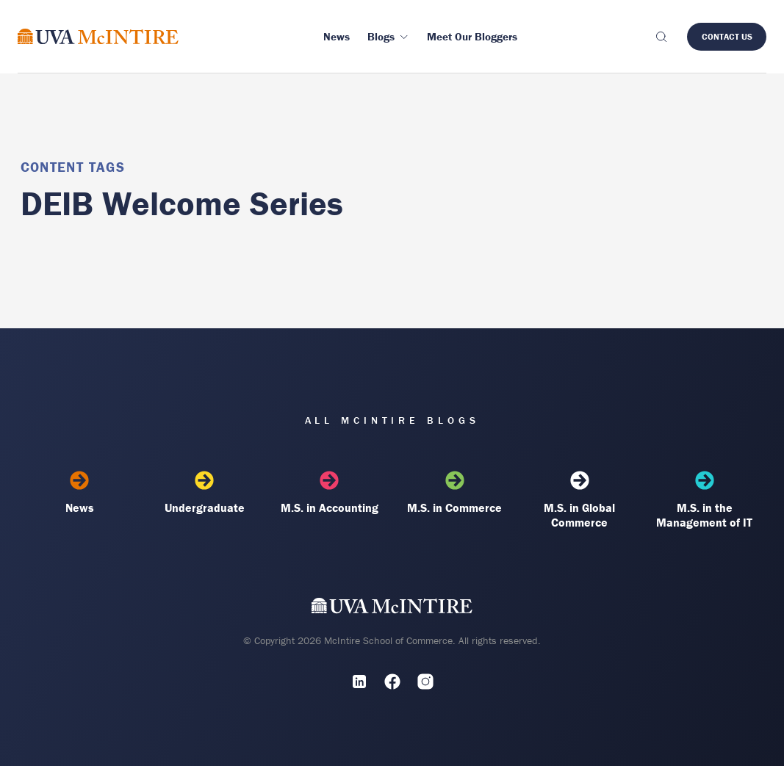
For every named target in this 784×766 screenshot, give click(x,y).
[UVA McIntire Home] (392, 609)
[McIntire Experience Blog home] (98, 36)
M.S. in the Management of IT (704, 500)
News (80, 493)
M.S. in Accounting (329, 493)
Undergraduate (205, 493)
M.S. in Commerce (454, 493)
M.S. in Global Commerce (579, 500)
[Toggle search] (660, 37)
